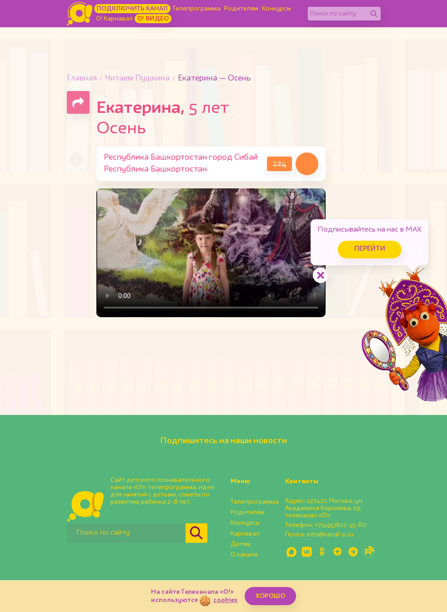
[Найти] (374, 13)
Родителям (241, 8)
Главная (82, 78)
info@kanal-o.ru (329, 534)
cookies (225, 600)
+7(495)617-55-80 (341, 525)
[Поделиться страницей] (78, 102)
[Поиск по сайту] (337, 13)
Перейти (369, 249)
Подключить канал (132, 8)
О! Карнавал (114, 18)
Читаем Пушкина (137, 78)
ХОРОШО (270, 596)
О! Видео (153, 18)
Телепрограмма (196, 8)
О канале (244, 554)
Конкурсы (276, 8)
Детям (241, 544)
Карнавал (245, 533)
